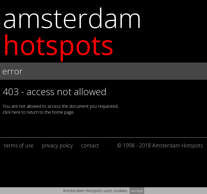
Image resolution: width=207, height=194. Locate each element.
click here (11, 112)
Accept (137, 190)
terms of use (18, 145)
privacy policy (57, 145)
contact (90, 145)
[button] (103, 80)
